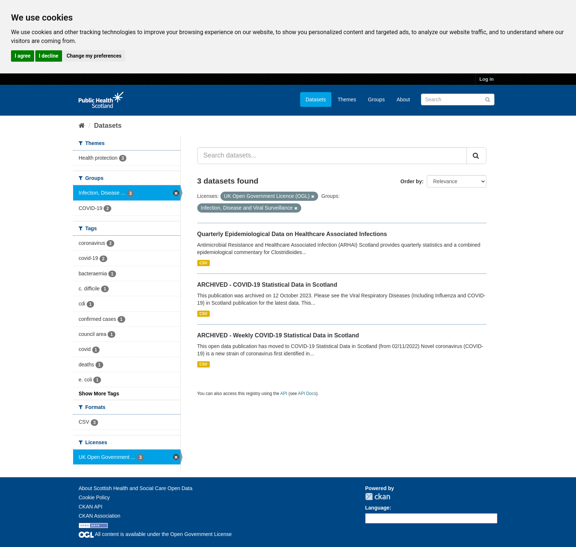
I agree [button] (22, 56)
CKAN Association (99, 516)
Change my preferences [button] (93, 56)
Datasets (316, 99)
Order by (411, 181)
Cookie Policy (94, 497)
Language (377, 508)
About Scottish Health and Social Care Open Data (135, 488)
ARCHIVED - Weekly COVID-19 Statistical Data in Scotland (278, 335)
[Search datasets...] (332, 155)
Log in (486, 79)
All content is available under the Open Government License (155, 534)
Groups (376, 99)
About (403, 99)
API (283, 393)
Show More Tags (99, 393)
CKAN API (90, 507)
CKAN (377, 496)
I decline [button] (48, 56)
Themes (347, 99)
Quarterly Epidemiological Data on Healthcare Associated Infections (292, 234)
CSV (203, 263)
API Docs (307, 393)
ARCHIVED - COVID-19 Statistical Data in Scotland (267, 285)
